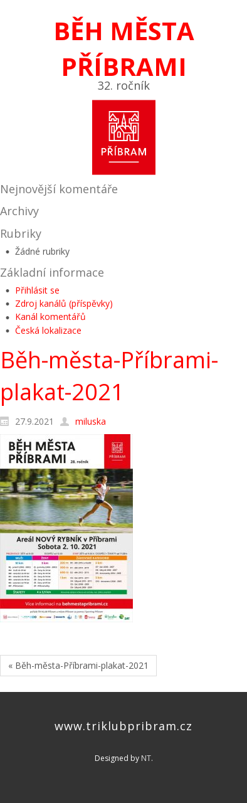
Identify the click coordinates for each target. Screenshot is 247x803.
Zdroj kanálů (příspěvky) (64, 303)
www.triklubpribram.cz (123, 725)
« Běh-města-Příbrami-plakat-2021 (78, 665)
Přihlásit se (37, 290)
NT (146, 758)
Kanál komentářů (50, 316)
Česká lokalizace (48, 330)
